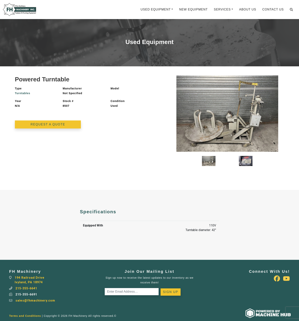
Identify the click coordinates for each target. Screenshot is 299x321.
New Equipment (193, 9)
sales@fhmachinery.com (35, 300)
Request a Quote (48, 124)
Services (222, 9)
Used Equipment (156, 9)
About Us (247, 9)
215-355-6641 (26, 288)
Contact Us (273, 9)
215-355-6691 (26, 294)
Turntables (22, 93)
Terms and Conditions (25, 315)
